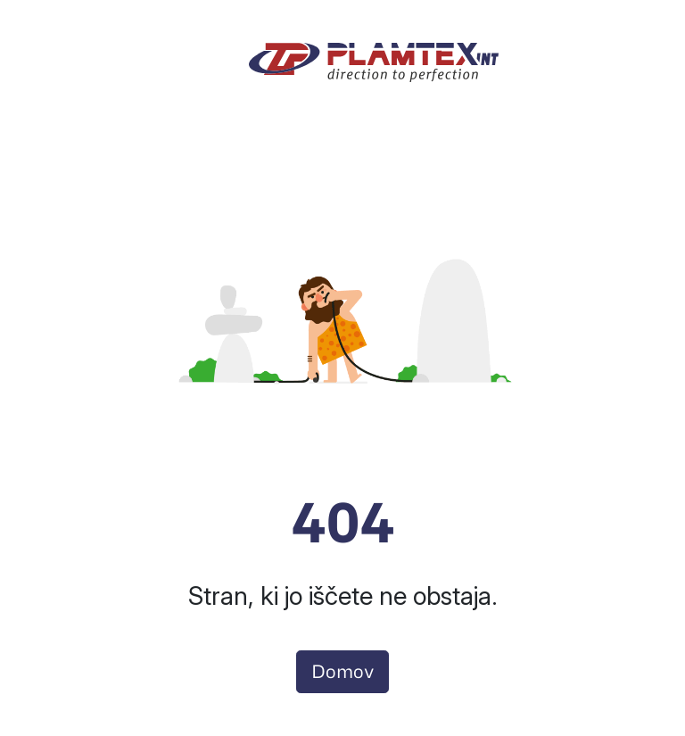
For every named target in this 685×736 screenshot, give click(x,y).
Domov (342, 671)
